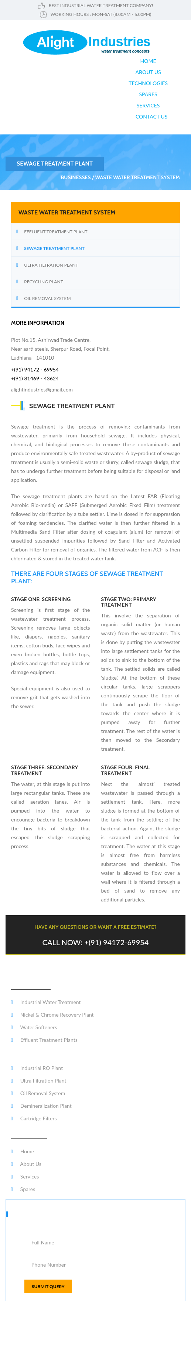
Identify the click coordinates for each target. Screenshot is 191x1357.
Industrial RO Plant (37, 1068)
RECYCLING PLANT (43, 281)
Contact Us (151, 116)
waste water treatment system (137, 177)
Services (148, 105)
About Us (26, 1164)
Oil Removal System (47, 298)
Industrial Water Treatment (46, 1002)
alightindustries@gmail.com (42, 389)
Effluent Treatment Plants (44, 1040)
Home (148, 61)
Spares (148, 94)
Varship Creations (166, 1345)
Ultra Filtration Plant (51, 265)
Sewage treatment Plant (54, 248)
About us (148, 72)
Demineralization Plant (41, 1106)
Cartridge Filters (34, 1118)
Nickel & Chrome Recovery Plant (52, 1014)
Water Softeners (34, 1027)
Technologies (148, 83)
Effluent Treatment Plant (55, 231)
